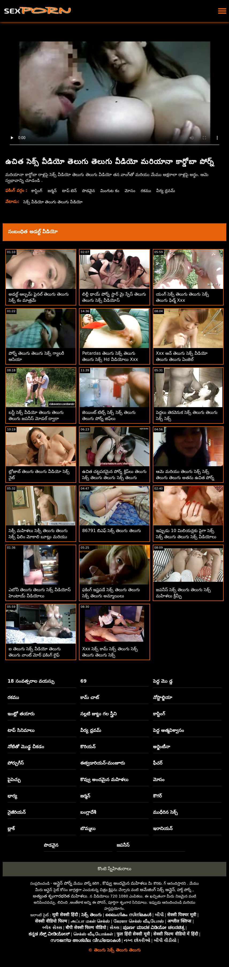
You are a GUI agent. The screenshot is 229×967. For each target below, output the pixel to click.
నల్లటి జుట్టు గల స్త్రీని (98, 713)
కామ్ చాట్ (89, 697)
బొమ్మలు (88, 828)
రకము (148, 190)
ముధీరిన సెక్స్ (165, 812)
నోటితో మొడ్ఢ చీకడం (25, 746)
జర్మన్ (52, 190)
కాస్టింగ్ (37, 190)
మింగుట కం (111, 190)
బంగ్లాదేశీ (88, 812)
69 (83, 681)
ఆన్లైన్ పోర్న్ (62, 883)
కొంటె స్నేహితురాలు (114, 868)
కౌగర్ (157, 795)
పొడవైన (89, 190)
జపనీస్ (123, 845)
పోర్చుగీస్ (15, 763)
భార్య (12, 795)
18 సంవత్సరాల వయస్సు (30, 681)
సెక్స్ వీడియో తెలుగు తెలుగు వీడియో (54, 201)
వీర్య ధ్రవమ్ (168, 190)
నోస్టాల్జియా (162, 697)
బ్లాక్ (11, 828)
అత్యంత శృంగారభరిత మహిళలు (60, 896)
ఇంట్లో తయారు (21, 713)
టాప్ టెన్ (70, 190)
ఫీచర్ (157, 763)
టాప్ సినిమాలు (21, 730)
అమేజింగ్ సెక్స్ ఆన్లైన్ (157, 889)
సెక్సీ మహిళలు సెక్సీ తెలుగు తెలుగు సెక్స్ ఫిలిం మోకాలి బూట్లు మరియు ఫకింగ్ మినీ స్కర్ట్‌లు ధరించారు (38, 536)
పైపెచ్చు (14, 779)
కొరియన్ (88, 746)
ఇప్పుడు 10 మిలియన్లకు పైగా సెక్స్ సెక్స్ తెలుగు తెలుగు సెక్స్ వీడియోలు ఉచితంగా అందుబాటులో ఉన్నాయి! (186, 536)
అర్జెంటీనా (161, 746)
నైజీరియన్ (16, 812)
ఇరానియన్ (163, 828)
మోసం (132, 190)
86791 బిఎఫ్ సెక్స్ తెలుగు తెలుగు (111, 530)
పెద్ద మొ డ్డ (163, 681)
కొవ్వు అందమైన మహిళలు (104, 779)
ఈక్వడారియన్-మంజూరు (102, 763)
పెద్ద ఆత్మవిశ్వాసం (168, 730)
